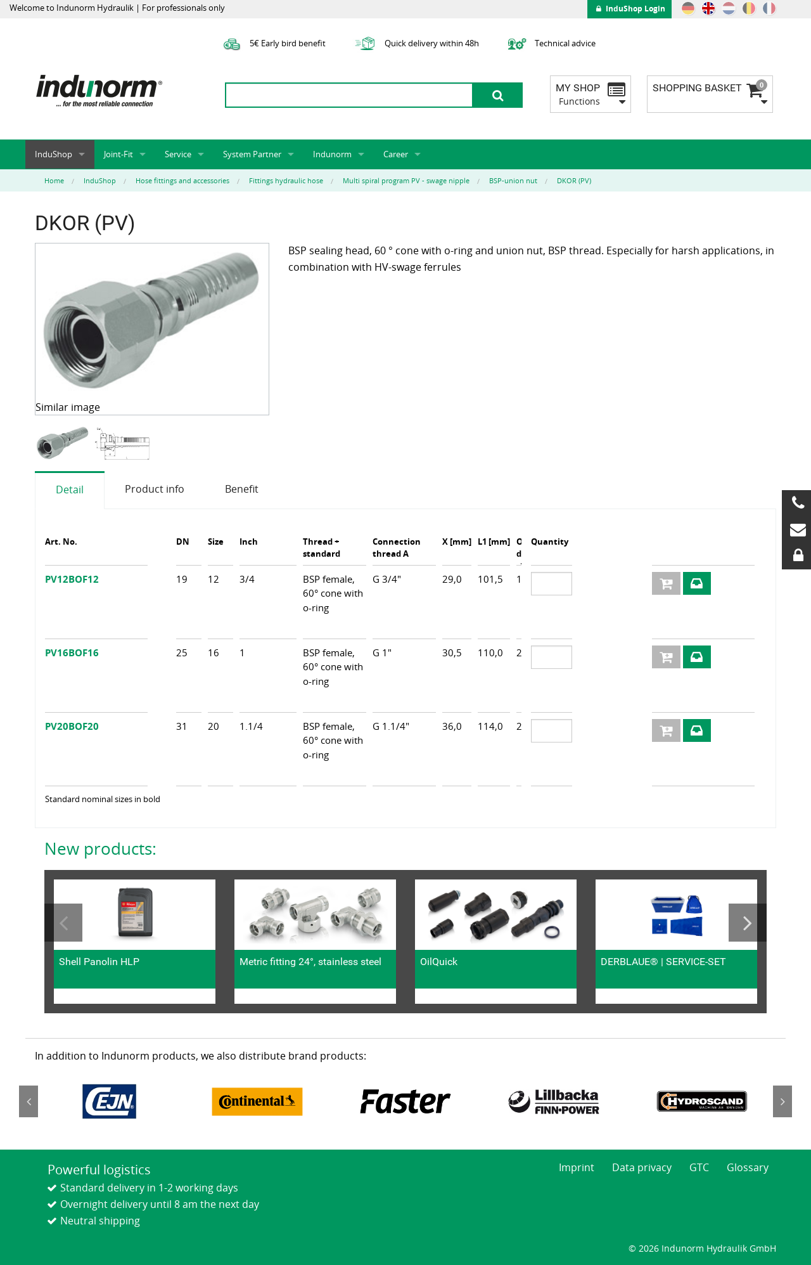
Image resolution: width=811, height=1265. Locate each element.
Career (395, 154)
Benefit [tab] (242, 489)
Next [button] (748, 923)
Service (178, 154)
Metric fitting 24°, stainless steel (310, 962)
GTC (699, 1167)
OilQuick (438, 962)
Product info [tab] (154, 489)
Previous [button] (63, 923)
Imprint (576, 1167)
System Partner (252, 154)
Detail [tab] (70, 489)
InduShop (53, 154)
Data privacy (642, 1167)
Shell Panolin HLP (99, 962)
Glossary (748, 1167)
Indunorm (332, 154)
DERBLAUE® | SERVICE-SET (663, 962)
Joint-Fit (118, 154)
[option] (64, 443)
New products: (100, 848)
